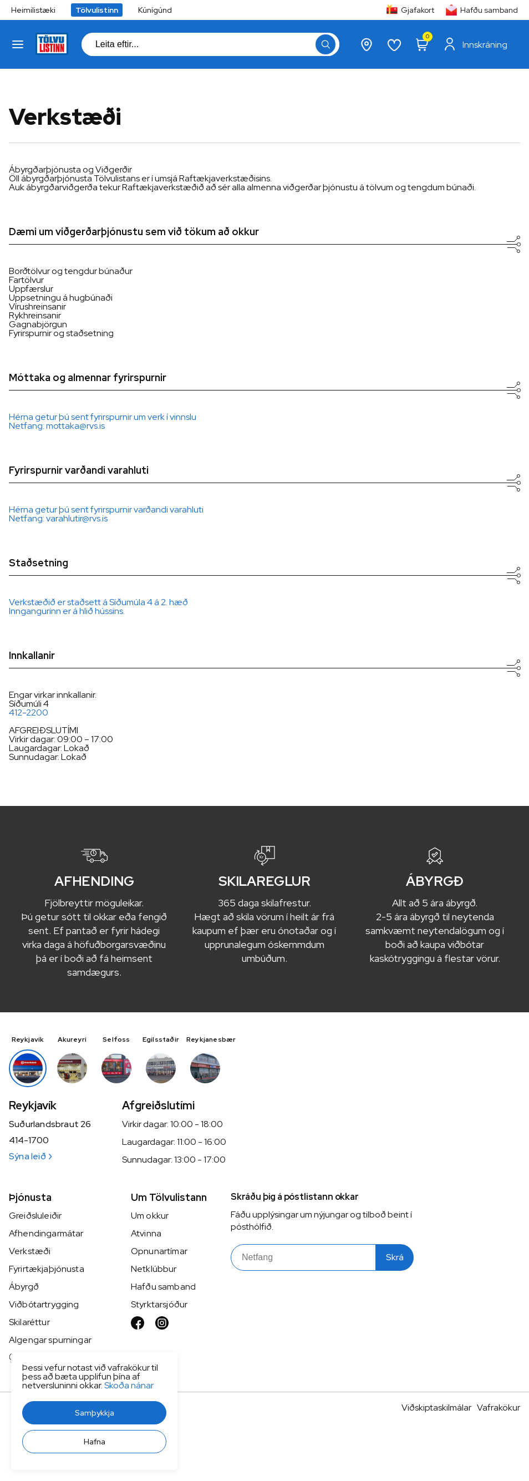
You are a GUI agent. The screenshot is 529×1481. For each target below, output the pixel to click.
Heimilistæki (33, 10)
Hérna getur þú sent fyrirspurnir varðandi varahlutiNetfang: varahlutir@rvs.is (106, 514)
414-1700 (29, 1140)
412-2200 (28, 712)
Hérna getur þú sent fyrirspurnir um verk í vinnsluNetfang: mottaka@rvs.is (102, 421)
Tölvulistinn (96, 10)
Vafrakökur (498, 1407)
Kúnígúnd (155, 10)
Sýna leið (30, 1156)
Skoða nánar (129, 1385)
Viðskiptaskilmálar (436, 1407)
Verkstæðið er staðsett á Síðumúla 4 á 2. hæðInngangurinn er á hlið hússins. (98, 606)
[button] (94, 1412)
